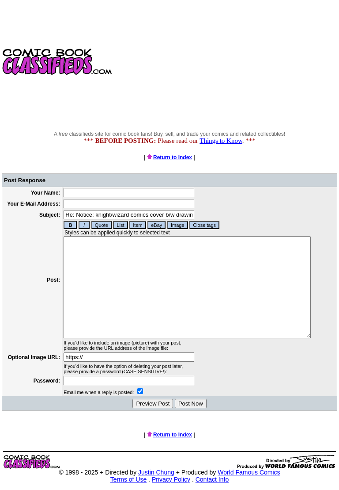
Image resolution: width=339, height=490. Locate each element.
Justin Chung (156, 472)
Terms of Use (128, 479)
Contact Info (212, 479)
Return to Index (169, 157)
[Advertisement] (226, 62)
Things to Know (221, 140)
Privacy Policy (171, 479)
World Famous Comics (249, 472)
